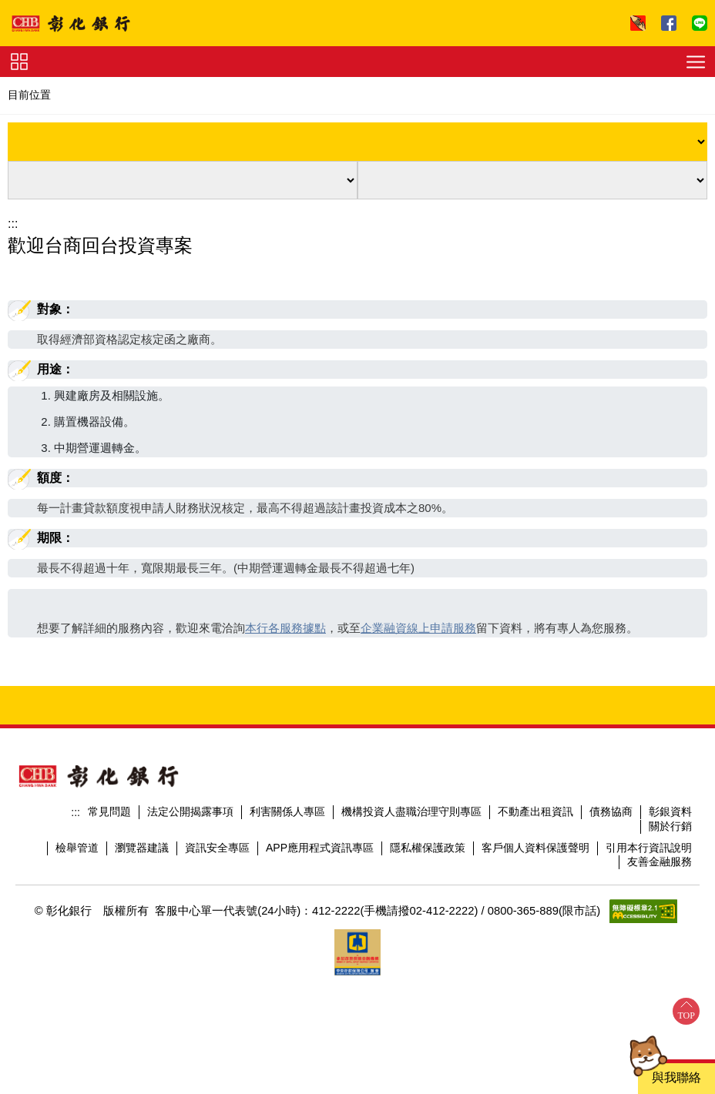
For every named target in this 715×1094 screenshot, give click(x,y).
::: (13, 223)
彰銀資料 (670, 811)
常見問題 (109, 811)
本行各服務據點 (285, 627)
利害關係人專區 (287, 811)
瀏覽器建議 (142, 847)
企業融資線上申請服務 (418, 627)
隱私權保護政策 (427, 847)
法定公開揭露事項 (190, 811)
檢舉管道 (77, 847)
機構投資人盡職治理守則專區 (411, 811)
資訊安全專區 (217, 847)
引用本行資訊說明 (649, 847)
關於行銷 (670, 826)
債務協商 (611, 811)
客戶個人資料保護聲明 (535, 847)
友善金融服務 (659, 861)
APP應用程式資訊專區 (320, 847)
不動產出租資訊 (535, 811)
